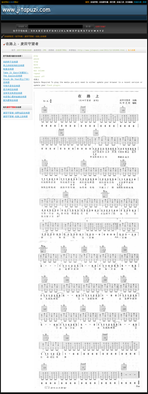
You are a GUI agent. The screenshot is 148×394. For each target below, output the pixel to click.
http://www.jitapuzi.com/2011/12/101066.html (101, 50)
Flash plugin (53, 85)
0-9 (33, 31)
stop (36, 62)
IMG (44, 50)
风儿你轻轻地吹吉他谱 (13, 65)
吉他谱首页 (8, 36)
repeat (37, 74)
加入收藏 (131, 50)
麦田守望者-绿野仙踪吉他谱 (16, 113)
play (36, 56)
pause (36, 59)
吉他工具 (120, 2)
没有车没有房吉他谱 (12, 93)
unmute (37, 68)
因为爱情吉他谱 (10, 100)
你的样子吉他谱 (10, 62)
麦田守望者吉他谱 (24, 50)
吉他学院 (94, 2)
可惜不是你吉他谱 (11, 86)
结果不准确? (100, 27)
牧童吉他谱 (8, 69)
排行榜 (112, 2)
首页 (87, 2)
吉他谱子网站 (61, 50)
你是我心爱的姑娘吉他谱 (14, 97)
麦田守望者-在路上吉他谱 (15, 116)
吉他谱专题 (103, 2)
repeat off (39, 77)
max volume (39, 71)
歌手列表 (19, 36)
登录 (144, 2)
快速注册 (137, 2)
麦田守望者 (29, 36)
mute (36, 65)
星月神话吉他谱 (10, 89)
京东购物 (129, 2)
